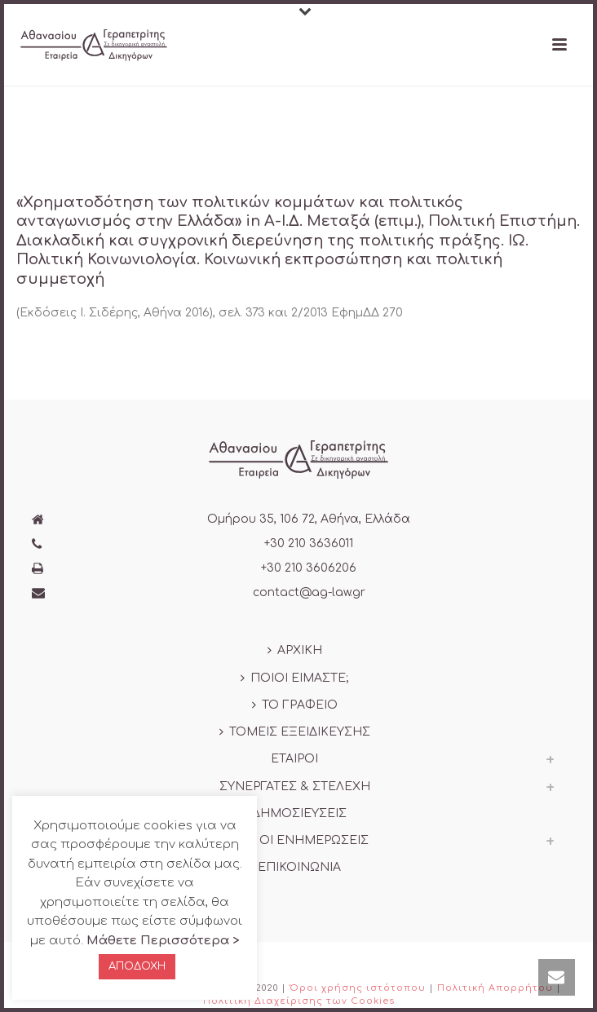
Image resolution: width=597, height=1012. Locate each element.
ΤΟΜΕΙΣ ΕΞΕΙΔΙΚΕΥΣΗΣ (294, 732)
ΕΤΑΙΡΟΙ (294, 759)
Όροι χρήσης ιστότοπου (358, 988)
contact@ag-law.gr (309, 592)
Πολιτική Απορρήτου (495, 988)
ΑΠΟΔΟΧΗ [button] (137, 966)
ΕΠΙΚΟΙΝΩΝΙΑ (294, 867)
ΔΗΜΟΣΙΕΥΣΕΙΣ (294, 813)
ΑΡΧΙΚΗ (295, 650)
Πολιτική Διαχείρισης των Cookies (299, 1001)
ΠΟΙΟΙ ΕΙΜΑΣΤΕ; (294, 678)
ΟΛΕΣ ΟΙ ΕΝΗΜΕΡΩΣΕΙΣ (295, 840)
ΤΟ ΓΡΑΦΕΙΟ (295, 705)
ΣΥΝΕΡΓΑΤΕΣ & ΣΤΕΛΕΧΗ (294, 786)
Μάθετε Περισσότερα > (162, 941)
